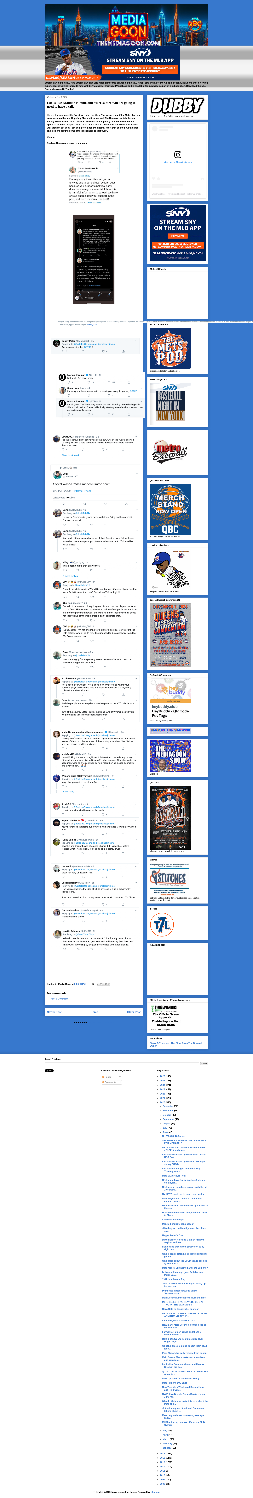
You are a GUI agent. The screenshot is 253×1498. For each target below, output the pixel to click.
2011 (163, 1471)
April (165, 1435)
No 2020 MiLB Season (173, 1136)
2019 (163, 1453)
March (166, 1439)
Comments (109, 1082)
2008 (163, 1484)
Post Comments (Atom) (101, 1022)
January (167, 1448)
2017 (163, 1462)
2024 (163, 1085)
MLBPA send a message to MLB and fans (184, 1298)
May (165, 1430)
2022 (163, 1094)
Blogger (155, 1492)
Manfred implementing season (178, 1224)
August (167, 1123)
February (168, 1443)
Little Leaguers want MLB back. (178, 1320)
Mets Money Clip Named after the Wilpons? (185, 1268)
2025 (163, 1080)
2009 (163, 1479)
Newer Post (54, 1012)
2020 (163, 1102)
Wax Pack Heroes (160, 194)
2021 (163, 1098)
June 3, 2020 (92, 325)
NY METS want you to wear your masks (183, 1194)
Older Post (134, 1012)
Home (94, 1012)
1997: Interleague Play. (174, 1279)
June (166, 1132)
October (167, 1115)
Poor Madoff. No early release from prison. (184, 1353)
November (168, 1110)
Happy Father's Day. (172, 1235)
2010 (163, 1475)
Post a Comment (59, 999)
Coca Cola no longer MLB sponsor (180, 1309)
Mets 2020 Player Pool (174, 1176)
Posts (106, 1077)
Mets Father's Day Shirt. (174, 1383)
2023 (163, 1089)
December (168, 1106)
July (165, 1128)
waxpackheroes (177, 194)
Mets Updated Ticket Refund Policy (180, 1378)
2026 (163, 1076)
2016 (163, 1466)
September (169, 1119)
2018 (163, 1458)
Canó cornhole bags (173, 1219)
